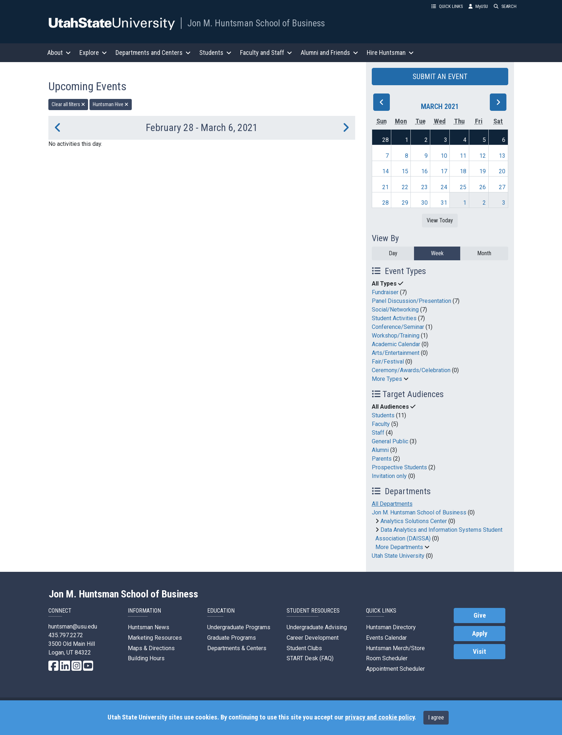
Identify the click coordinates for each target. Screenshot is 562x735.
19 (482, 171)
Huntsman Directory (391, 627)
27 (502, 187)
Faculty (381, 424)
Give (480, 615)
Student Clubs (304, 648)
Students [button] (215, 52)
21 (385, 187)
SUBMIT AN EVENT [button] (440, 76)
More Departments (399, 547)
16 (424, 171)
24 (444, 187)
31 (444, 202)
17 (444, 171)
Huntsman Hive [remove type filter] (110, 104)
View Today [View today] (440, 220)
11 (463, 155)
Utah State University (398, 555)
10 (444, 155)
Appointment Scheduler (395, 668)
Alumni (380, 450)
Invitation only (389, 476)
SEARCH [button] (505, 6)
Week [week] (437, 253)
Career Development (313, 637)
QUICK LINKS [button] (447, 6)
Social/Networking (395, 309)
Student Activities (394, 318)
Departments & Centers (236, 648)
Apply (479, 634)
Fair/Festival (388, 361)
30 (424, 202)
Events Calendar (386, 637)
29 (405, 202)
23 (424, 187)
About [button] (59, 52)
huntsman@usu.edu (72, 626)
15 (405, 171)
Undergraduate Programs (238, 627)
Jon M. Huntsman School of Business (256, 23)
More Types (387, 378)
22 (405, 187)
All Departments (392, 503)
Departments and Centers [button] (153, 52)
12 (482, 155)
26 (482, 187)
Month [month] (484, 253)
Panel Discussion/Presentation (411, 300)
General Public (390, 441)
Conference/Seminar (398, 326)
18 (463, 171)
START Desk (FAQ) (310, 658)
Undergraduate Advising (317, 627)
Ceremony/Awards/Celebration (411, 370)
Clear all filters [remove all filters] (68, 104)
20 (502, 171)
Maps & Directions (151, 648)
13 (502, 155)
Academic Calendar (396, 344)
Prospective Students (399, 467)
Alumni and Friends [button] (329, 52)
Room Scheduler (387, 658)
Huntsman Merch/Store (395, 648)
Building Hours (146, 658)
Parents (382, 458)
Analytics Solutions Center (413, 521)
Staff (378, 432)
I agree (436, 717)
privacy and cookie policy (379, 717)
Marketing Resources (155, 637)
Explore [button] (93, 52)
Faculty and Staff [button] (266, 52)
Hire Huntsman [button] (390, 52)
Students (383, 415)
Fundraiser (385, 292)
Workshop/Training (395, 335)
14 (385, 171)
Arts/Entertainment (395, 352)
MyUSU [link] (478, 6)
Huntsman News (148, 627)
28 (385, 139)
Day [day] (393, 253)
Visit (479, 652)
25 (463, 187)
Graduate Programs (231, 637)
